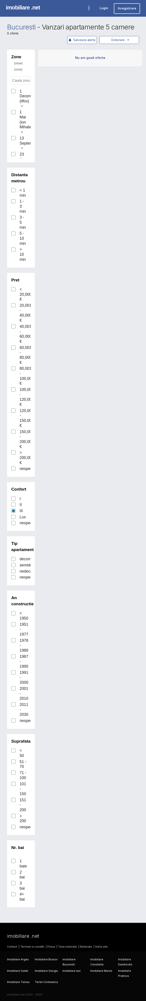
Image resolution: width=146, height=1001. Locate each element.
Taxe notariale (67, 946)
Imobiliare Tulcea (18, 982)
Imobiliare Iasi (72, 970)
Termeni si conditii (32, 946)
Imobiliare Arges (18, 959)
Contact (12, 946)
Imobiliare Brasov (46, 959)
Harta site (101, 946)
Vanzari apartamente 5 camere (88, 27)
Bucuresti (21, 27)
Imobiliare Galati (17, 970)
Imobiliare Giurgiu (46, 970)
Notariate (86, 946)
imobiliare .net (23, 7)
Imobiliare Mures (101, 970)
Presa (51, 946)
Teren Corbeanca (46, 982)
